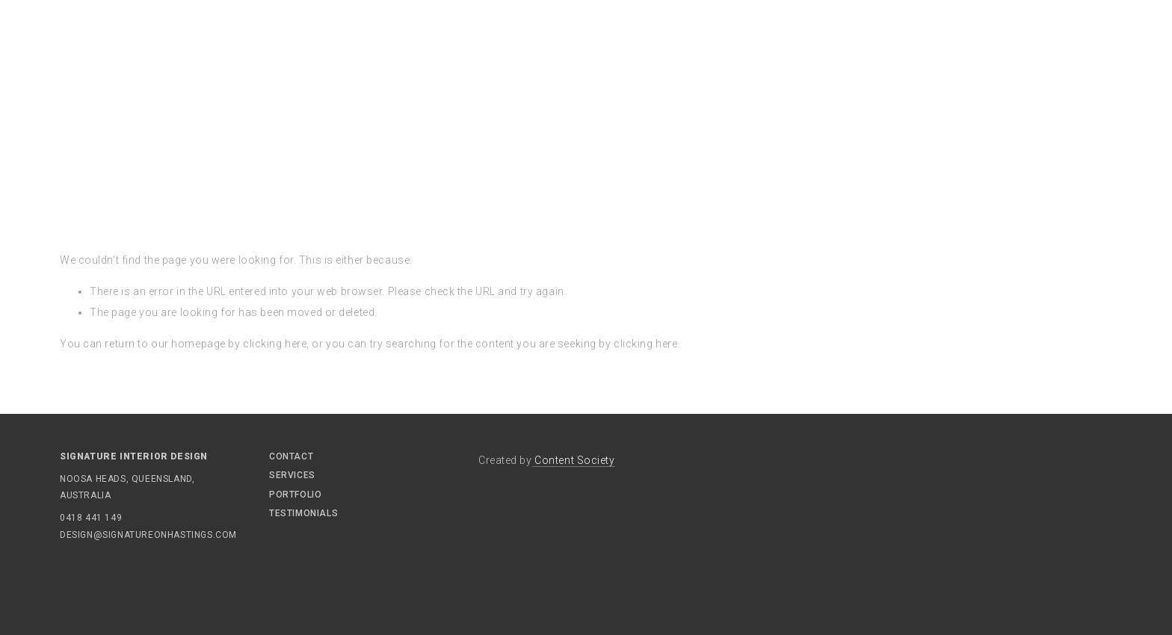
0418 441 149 (91, 517)
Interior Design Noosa (123, 584)
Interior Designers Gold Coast (809, 584)
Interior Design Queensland (984, 584)
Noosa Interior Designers (300, 604)
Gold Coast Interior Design (635, 584)
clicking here (274, 344)
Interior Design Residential (140, 604)
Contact (291, 456)
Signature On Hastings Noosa (280, 584)
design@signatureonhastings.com (104, 535)
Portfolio (295, 494)
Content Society (573, 460)
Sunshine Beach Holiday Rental (461, 584)
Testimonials (303, 513)
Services (292, 475)
